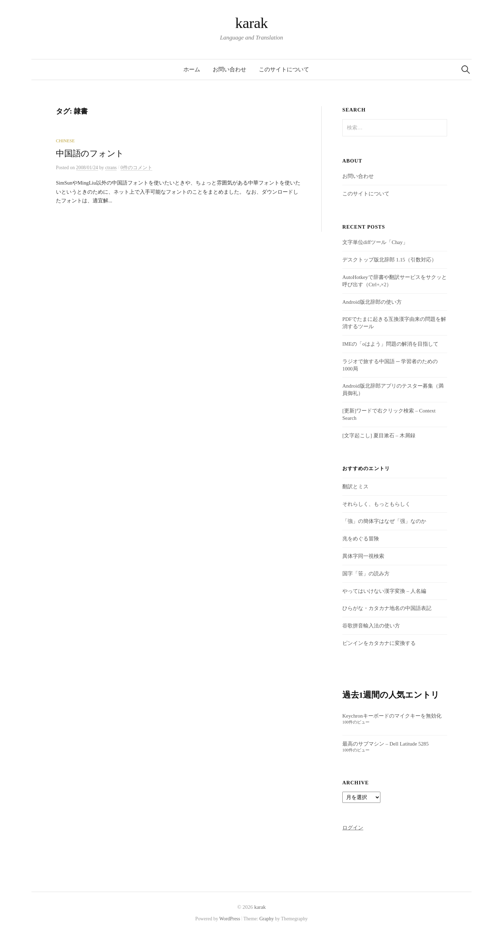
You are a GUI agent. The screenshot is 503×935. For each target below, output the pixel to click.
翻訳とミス (355, 486)
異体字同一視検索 (363, 556)
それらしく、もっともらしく (376, 504)
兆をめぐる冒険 (360, 538)
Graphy (266, 918)
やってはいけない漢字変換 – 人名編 (384, 591)
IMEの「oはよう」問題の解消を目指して (390, 344)
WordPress (229, 918)
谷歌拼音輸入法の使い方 (371, 625)
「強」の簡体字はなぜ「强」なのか (384, 521)
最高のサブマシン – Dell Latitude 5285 (385, 744)
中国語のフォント (90, 153)
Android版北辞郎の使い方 (372, 302)
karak (251, 23)
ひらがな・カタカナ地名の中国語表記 (386, 608)
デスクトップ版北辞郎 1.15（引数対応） (389, 259)
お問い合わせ (229, 69)
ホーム (191, 69)
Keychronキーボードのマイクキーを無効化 (392, 716)
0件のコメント (136, 167)
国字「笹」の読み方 (365, 573)
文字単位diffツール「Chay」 (375, 242)
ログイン (352, 827)
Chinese (65, 140)
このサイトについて (284, 69)
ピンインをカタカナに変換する (379, 643)
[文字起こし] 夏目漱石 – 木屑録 (378, 435)
